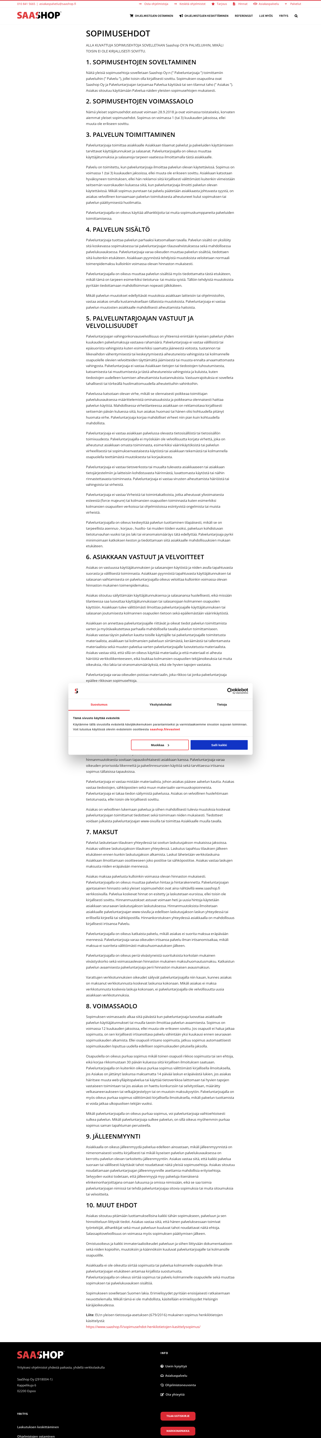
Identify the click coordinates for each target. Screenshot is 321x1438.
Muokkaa (160, 745)
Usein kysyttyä (173, 1366)
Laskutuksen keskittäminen (38, 1427)
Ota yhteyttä (172, 1394)
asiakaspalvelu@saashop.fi (57, 4)
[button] (296, 15)
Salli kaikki (219, 745)
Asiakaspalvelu (173, 1375)
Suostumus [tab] (99, 704)
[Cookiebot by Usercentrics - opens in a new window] (230, 691)
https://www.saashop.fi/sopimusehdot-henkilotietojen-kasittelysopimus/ (143, 1326)
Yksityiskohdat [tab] (160, 704)
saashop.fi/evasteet (165, 729)
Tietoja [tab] (222, 704)
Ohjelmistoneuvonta (178, 1385)
